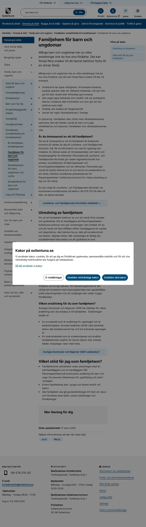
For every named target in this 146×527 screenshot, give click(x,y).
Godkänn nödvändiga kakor (83, 277)
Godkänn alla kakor (115, 277)
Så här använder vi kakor (28, 265)
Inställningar (53, 277)
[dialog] (73, 263)
